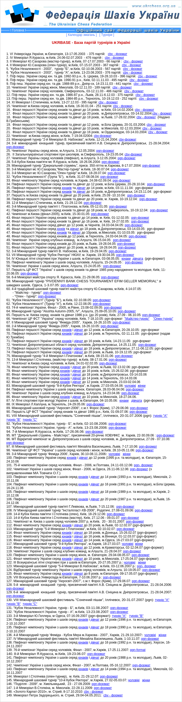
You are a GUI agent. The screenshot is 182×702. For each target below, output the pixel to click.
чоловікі (130, 386)
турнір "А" (160, 416)
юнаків (67, 188)
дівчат (81, 188)
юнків (61, 229)
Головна (18, 30)
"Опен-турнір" (163, 319)
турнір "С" (30, 420)
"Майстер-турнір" (137, 319)
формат (120, 424)
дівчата (137, 258)
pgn (148, 446)
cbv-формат (102, 136)
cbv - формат (117, 54)
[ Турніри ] (107, 35)
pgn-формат (15, 147)
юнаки (125, 258)
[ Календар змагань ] (82, 35)
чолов (133, 680)
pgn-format (137, 650)
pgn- (112, 424)
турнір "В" (13, 420)
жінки (141, 386)
